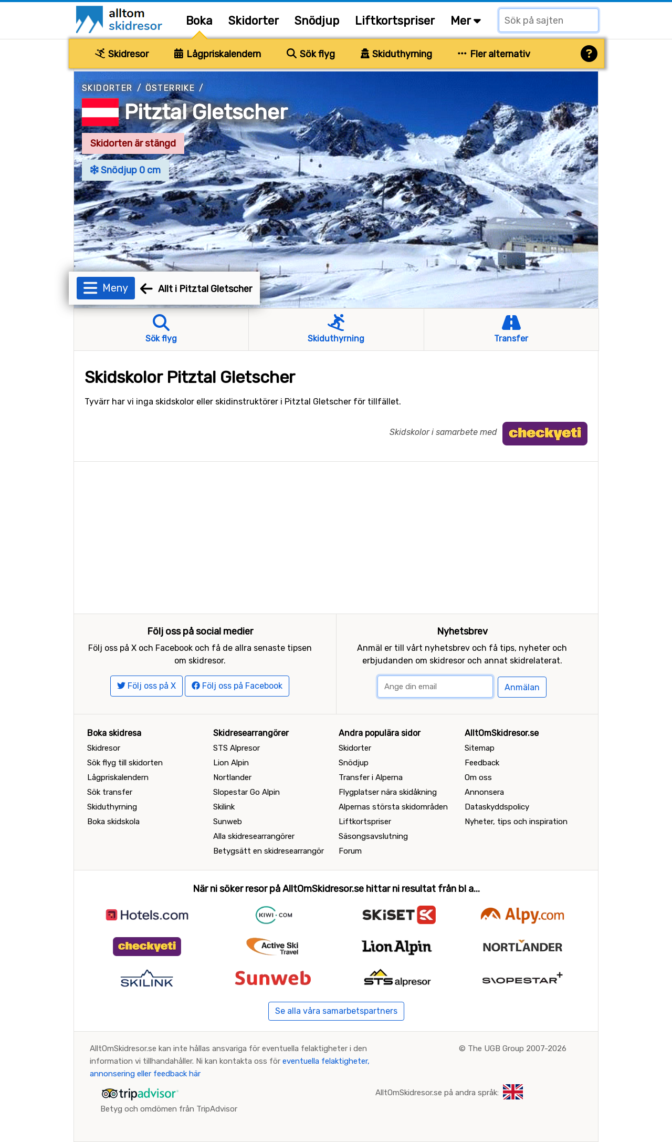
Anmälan (522, 687)
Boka (199, 21)
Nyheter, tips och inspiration (516, 821)
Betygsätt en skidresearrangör (268, 851)
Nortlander (232, 777)
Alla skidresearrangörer (254, 836)
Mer (465, 21)
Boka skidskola (113, 821)
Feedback (482, 762)
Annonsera (484, 792)
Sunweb (227, 821)
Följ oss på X (146, 686)
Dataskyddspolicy (497, 807)
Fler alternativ (494, 54)
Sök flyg (311, 54)
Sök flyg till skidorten (125, 762)
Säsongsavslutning (373, 836)
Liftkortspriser (395, 21)
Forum (350, 851)
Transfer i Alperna (371, 777)
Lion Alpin (231, 762)
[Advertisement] (336, 535)
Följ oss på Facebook (237, 686)
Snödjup (317, 21)
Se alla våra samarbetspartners (336, 1011)
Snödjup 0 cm (125, 170)
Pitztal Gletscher (206, 112)
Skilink (224, 807)
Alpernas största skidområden (393, 807)
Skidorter (253, 21)
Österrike (170, 88)
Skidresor (122, 54)
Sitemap (480, 748)
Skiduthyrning (397, 54)
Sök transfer (109, 792)
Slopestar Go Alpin (246, 792)
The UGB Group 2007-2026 (517, 1048)
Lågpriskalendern (217, 54)
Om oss (478, 777)
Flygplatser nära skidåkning (388, 792)
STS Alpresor (236, 748)
